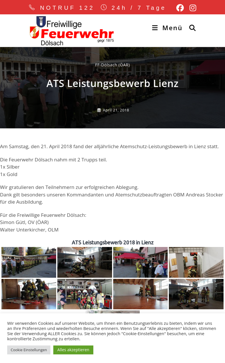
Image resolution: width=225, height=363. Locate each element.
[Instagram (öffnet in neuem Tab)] (191, 8)
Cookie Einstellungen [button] (29, 349)
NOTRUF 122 (67, 8)
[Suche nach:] (190, 27)
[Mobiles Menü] (168, 27)
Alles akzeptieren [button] (73, 349)
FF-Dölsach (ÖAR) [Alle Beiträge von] (112, 64)
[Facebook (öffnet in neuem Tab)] (180, 8)
